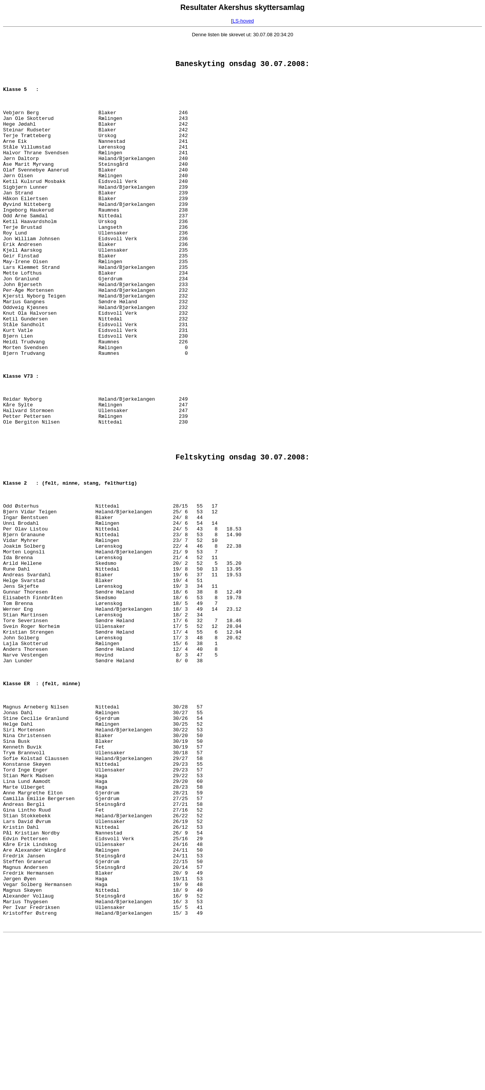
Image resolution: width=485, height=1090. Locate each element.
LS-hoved (243, 21)
